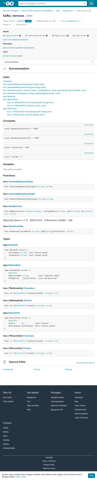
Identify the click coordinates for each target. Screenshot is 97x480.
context (29, 211)
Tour (28, 401)
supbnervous (68, 11)
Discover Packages (10, 11)
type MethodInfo (10, 99)
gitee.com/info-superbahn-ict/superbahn (37, 11)
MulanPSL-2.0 (73, 21)
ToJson (28, 300)
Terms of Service (49, 461)
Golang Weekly (9, 448)
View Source (89, 125)
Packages (56, 392)
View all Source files (84, 363)
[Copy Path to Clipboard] (90, 10)
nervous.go (8, 369)
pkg (57, 11)
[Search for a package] (50, 3)
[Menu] (48, 62)
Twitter (5, 428)
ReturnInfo (14, 313)
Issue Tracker (80, 406)
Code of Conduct (81, 418)
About (78, 392)
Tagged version (60, 36)
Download (79, 397)
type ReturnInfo (10, 109)
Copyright (49, 457)
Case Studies (8, 401)
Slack (5, 436)
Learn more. (21, 477)
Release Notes (80, 410)
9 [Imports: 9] (7, 25)
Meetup (6, 444)
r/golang (6, 440)
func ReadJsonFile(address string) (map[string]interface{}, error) (31, 93)
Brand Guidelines (81, 414)
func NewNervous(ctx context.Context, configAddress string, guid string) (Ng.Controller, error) (45, 90)
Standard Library (57, 397)
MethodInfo (14, 265)
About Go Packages (59, 406)
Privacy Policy (48, 465)
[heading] (10, 4)
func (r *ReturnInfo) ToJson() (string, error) (26, 115)
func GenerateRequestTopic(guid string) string (23, 84)
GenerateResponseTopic (21, 194)
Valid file (12, 36)
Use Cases (7, 397)
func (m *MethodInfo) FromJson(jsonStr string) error (30, 102)
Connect (7, 423)
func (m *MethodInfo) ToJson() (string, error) (26, 105)
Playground (31, 397)
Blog (76, 401)
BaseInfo (13, 245)
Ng (83, 211)
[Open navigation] (91, 3)
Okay (91, 476)
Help (29, 410)
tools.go (68, 369)
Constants (7, 81)
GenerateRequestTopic (20, 181)
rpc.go (37, 369)
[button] (4, 36)
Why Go (7, 392)
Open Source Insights (12, 56)
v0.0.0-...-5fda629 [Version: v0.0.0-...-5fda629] (13, 21)
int (23, 323)
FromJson (29, 288)
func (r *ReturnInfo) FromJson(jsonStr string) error (29, 112)
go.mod (13, 36)
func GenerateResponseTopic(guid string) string (24, 87)
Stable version (81, 36)
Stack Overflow (33, 406)
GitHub (6, 432)
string (40, 187)
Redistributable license (36, 36)
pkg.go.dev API (57, 410)
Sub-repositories (57, 401)
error (12, 214)
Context (38, 211)
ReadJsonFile (15, 226)
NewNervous (15, 206)
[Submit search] (84, 3)
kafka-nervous (82, 11)
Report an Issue (49, 468)
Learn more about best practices (15, 40)
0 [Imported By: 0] (21, 25)
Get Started (33, 392)
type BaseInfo (9, 96)
